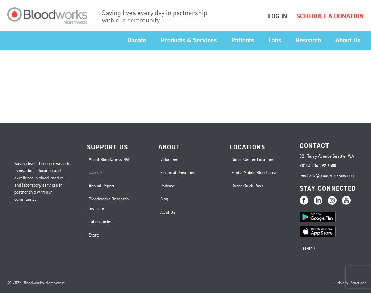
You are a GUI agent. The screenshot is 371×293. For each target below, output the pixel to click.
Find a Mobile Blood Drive (255, 172)
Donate (136, 40)
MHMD (309, 248)
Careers (96, 172)
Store (94, 235)
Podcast (167, 186)
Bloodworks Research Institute (109, 204)
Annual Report (101, 186)
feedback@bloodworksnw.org (327, 175)
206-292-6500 (324, 166)
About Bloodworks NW (109, 159)
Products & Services (189, 40)
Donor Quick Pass (247, 186)
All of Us (167, 212)
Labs (274, 40)
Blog (164, 199)
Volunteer (169, 159)
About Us (347, 40)
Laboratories (100, 222)
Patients (242, 40)
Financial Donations (177, 172)
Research (308, 40)
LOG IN (277, 16)
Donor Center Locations (253, 159)
